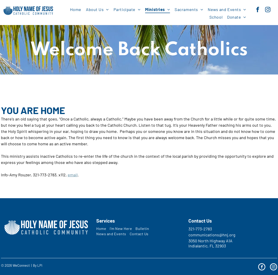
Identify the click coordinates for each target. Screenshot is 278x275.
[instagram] (268, 10)
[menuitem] (76, 9)
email (73, 174)
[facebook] (258, 10)
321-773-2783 (200, 228)
